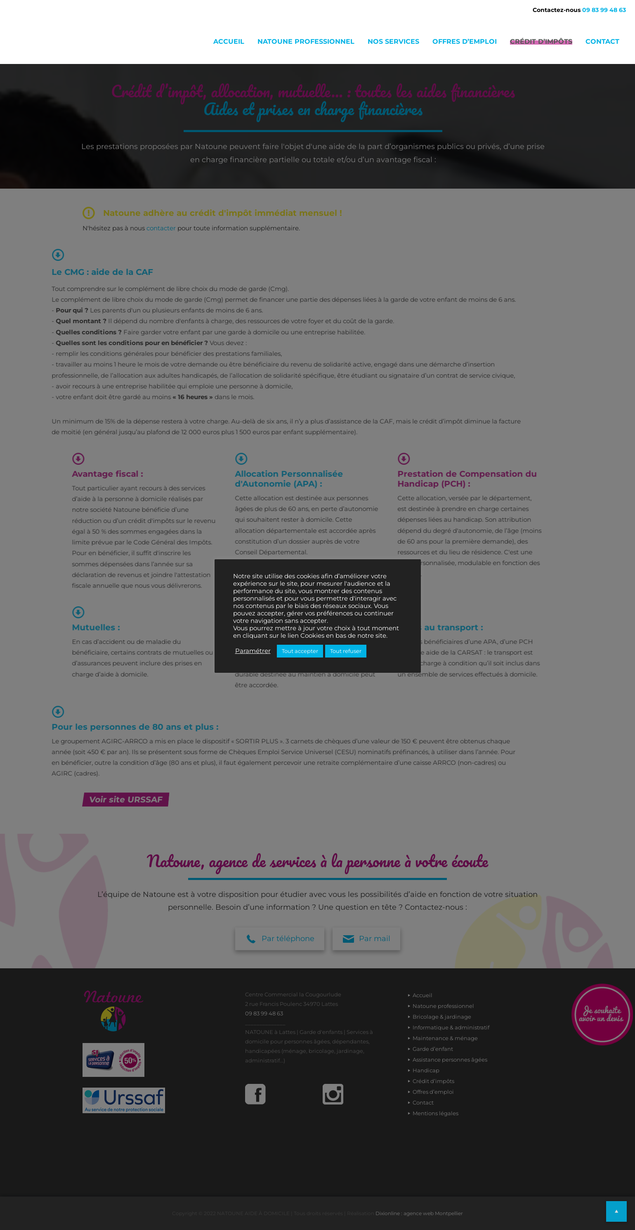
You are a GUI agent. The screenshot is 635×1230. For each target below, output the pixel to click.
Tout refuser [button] (345, 651)
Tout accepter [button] (300, 651)
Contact (602, 41)
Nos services (393, 41)
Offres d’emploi (464, 41)
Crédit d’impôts (541, 41)
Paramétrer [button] (253, 651)
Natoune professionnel (305, 41)
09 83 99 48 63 (604, 10)
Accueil (228, 41)
